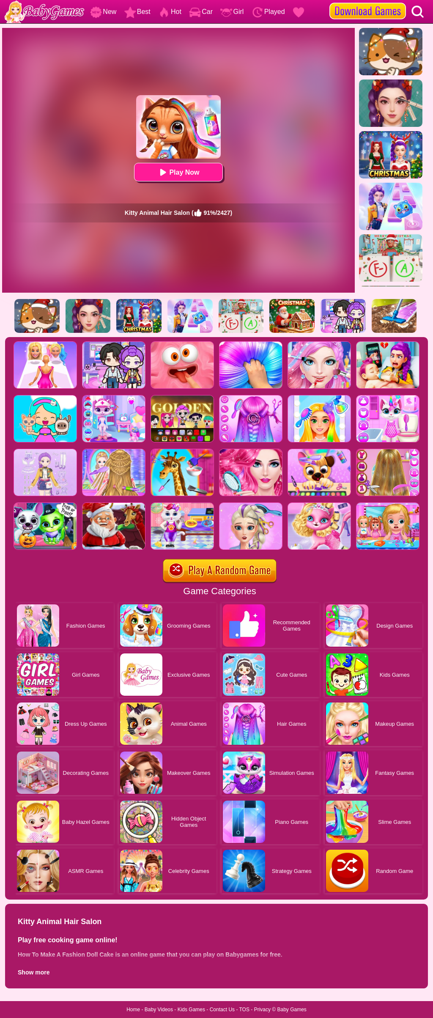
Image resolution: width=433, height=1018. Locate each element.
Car (201, 11)
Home (133, 1010)
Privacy (262, 1010)
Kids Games (191, 1010)
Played (268, 11)
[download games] (367, 3)
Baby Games (291, 1010)
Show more (33, 972)
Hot (169, 11)
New (103, 11)
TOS (244, 1010)
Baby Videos (159, 1010)
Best (137, 11)
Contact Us (222, 1010)
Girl (232, 11)
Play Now (178, 172)
